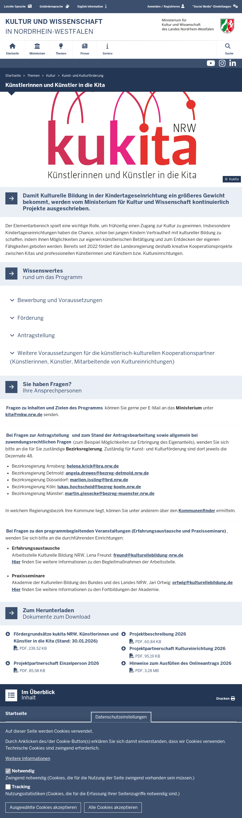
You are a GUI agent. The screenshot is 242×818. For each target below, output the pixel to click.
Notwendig (23, 771)
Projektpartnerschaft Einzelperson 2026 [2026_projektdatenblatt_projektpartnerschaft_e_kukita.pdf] (56, 663)
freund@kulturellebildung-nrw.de (148, 555)
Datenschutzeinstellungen (121, 717)
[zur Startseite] (54, 27)
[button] (215, 6)
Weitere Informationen (27, 758)
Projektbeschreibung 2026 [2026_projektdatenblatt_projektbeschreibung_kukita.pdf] (157, 634)
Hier (16, 562)
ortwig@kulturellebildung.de (202, 582)
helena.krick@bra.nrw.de (93, 466)
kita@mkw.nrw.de (23, 414)
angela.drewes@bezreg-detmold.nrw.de (107, 473)
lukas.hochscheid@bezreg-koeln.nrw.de (99, 487)
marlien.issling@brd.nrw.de (99, 480)
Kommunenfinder (196, 510)
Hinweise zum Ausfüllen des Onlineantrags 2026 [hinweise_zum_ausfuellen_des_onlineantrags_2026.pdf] (180, 663)
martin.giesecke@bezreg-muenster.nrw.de (109, 493)
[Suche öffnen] (229, 50)
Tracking (21, 787)
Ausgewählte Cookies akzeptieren (43, 807)
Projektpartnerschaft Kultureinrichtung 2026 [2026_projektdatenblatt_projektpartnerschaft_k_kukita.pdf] (177, 648)
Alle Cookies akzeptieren (112, 807)
